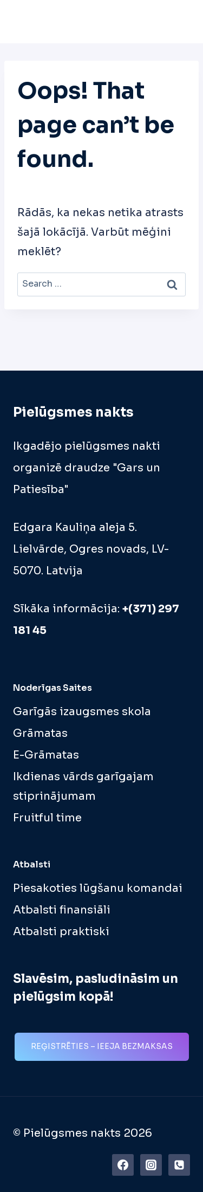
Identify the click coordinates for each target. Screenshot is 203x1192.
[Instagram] (151, 1165)
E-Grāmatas (46, 755)
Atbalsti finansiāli (61, 910)
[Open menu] (178, 21)
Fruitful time (47, 818)
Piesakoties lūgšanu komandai (97, 888)
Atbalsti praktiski (61, 931)
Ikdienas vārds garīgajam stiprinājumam (83, 786)
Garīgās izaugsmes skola (82, 711)
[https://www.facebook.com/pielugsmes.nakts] (123, 1165)
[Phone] (179, 1165)
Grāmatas (40, 733)
